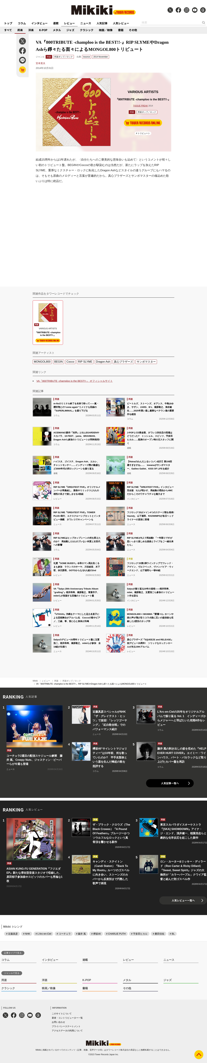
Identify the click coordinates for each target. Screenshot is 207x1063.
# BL (172, 933)
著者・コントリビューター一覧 (67, 1018)
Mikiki (35, 681)
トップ (8, 23)
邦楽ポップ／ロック (63, 57)
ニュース (85, 23)
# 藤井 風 (81, 933)
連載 (56, 23)
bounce (86, 57)
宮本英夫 (40, 63)
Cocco (70, 361)
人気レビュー (121, 23)
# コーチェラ (64, 933)
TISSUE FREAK (140, 106)
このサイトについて (62, 1013)
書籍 (120, 30)
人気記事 (102, 23)
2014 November (100, 57)
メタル (57, 30)
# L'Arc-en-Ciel (43, 933)
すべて (8, 30)
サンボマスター (146, 361)
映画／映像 (106, 30)
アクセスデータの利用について (67, 1030)
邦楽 (20, 30)
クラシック (86, 30)
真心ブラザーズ (123, 361)
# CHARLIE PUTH (116, 933)
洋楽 (31, 30)
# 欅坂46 (96, 933)
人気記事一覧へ (170, 783)
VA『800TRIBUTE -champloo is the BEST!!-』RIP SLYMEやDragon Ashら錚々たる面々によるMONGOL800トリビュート (91, 684)
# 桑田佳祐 (158, 933)
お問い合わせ (58, 1022)
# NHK (26, 933)
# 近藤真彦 (12, 933)
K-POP (43, 30)
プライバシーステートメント (66, 1026)
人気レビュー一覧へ (183, 900)
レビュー (69, 23)
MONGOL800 (42, 361)
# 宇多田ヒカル (139, 933)
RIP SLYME (85, 361)
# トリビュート (143, 133)
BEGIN (58, 361)
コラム (22, 23)
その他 (133, 30)
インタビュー (39, 23)
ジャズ (70, 30)
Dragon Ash (103, 361)
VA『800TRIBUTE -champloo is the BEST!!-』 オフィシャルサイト (74, 380)
